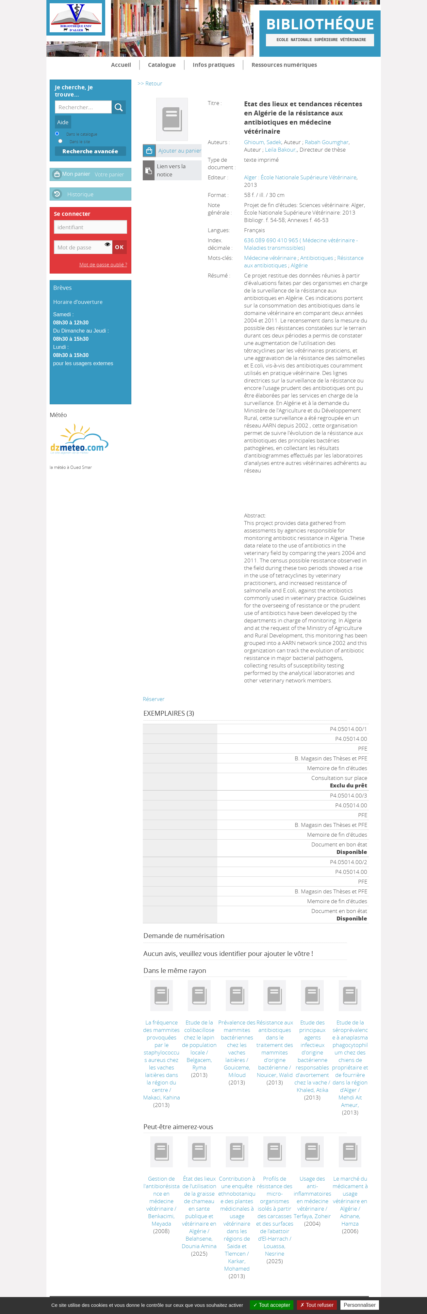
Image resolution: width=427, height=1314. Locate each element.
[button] (149, 150)
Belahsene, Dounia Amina (199, 1242)
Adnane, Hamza (350, 1219)
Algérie (299, 265)
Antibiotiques (317, 257)
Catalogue (162, 64)
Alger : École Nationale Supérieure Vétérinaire (300, 177)
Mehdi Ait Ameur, (350, 1101)
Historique (80, 194)
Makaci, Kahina (161, 1097)
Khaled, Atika (312, 1090)
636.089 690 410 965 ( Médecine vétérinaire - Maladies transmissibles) (301, 243)
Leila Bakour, (281, 149)
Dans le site (80, 141)
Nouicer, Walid (275, 1075)
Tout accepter (271, 1305)
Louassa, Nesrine (275, 1249)
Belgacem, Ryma (199, 1063)
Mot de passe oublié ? (103, 264)
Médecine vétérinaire (271, 257)
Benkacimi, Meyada (161, 1219)
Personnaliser (360, 1305)
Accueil (121, 64)
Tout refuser (317, 1305)
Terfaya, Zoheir (312, 1216)
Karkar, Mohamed (237, 1264)
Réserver (154, 699)
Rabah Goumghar (327, 142)
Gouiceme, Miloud (237, 1071)
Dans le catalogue (81, 134)
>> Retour (150, 83)
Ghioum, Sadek (262, 142)
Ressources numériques (284, 64)
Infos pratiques (214, 64)
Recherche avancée (90, 151)
